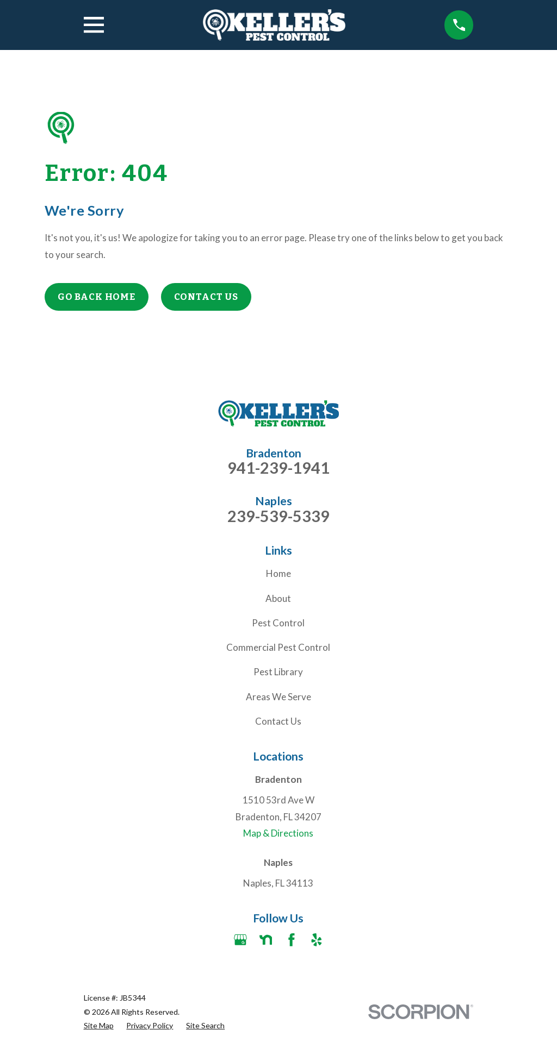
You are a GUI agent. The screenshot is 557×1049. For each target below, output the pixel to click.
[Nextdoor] (266, 939)
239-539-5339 (278, 516)
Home (278, 573)
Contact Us (206, 297)
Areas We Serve (278, 696)
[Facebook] (291, 939)
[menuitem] (99, 1026)
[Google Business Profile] (240, 939)
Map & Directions (278, 833)
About (278, 598)
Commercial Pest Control (278, 647)
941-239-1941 (278, 468)
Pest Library (278, 671)
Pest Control (278, 623)
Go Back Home (96, 297)
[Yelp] (316, 939)
